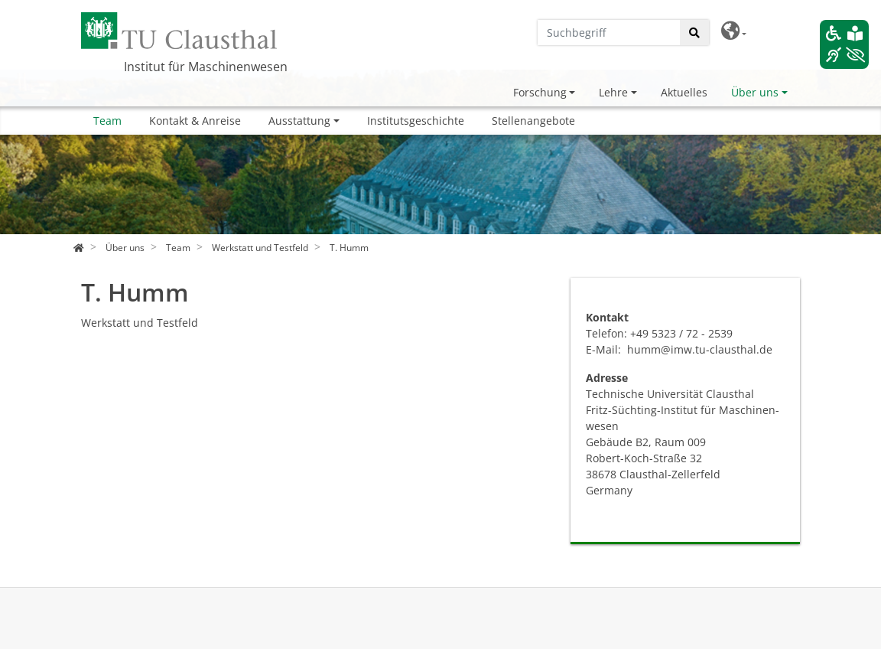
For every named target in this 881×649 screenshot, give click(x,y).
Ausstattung (299, 120)
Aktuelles (684, 92)
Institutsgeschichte (415, 120)
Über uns (755, 92)
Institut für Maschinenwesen (206, 66)
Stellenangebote (533, 120)
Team (107, 120)
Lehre (613, 92)
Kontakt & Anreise (195, 120)
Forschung (540, 92)
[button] (734, 31)
